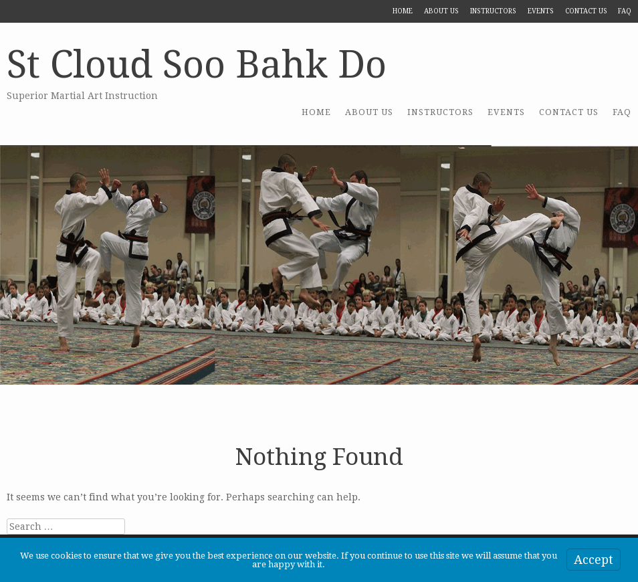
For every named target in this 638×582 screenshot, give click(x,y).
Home (403, 11)
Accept (593, 560)
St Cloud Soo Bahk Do (197, 64)
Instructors (493, 11)
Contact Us (586, 11)
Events (541, 11)
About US (441, 11)
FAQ (624, 11)
